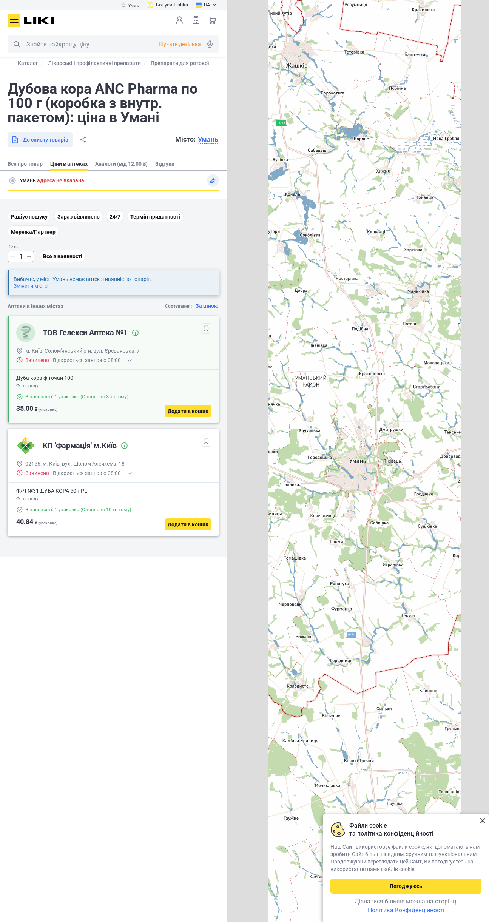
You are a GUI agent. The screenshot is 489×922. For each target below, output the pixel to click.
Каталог (28, 63)
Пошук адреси (12, 180)
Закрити (482, 821)
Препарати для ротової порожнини (195, 63)
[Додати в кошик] (188, 411)
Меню (14, 20)
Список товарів (196, 20)
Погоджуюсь (406, 886)
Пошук (17, 44)
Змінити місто (31, 286)
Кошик (212, 20)
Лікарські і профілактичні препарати (94, 63)
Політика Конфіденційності (406, 910)
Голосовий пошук (210, 44)
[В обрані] (206, 328)
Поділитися (83, 139)
